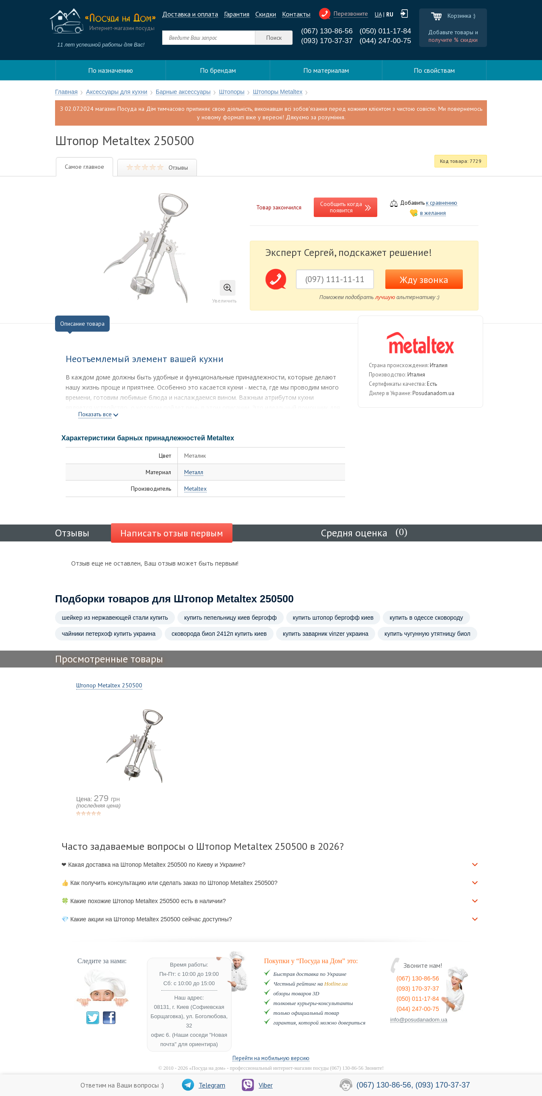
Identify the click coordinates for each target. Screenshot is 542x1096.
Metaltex (195, 488)
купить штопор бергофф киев (333, 617)
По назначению (110, 70)
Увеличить (224, 292)
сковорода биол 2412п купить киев (219, 633)
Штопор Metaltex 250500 (109, 685)
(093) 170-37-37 (327, 41)
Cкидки (265, 14)
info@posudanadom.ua (419, 1020)
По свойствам (434, 70)
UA (378, 14)
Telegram (203, 1085)
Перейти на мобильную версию (271, 1058)
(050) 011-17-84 (385, 31)
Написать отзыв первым (171, 533)
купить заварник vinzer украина (325, 633)
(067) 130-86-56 (327, 31)
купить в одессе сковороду (426, 617)
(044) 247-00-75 (385, 41)
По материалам (326, 70)
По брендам (218, 70)
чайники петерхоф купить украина (108, 633)
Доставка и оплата (190, 14)
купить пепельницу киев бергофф (230, 617)
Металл (193, 472)
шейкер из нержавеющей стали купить (115, 617)
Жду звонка (424, 280)
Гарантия (236, 14)
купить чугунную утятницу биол (427, 633)
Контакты (296, 14)
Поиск (274, 37)
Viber (257, 1085)
